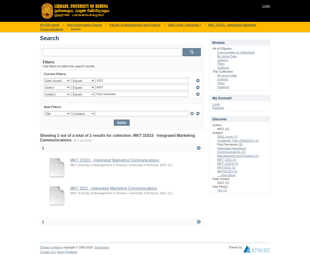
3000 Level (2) (227, 137)
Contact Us (47, 252)
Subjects (223, 68)
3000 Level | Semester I (184, 25)
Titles (221, 64)
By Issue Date (227, 56)
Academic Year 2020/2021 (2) (238, 140)
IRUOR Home (49, 25)
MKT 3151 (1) (226, 160)
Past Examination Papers (84, 25)
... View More (226, 175)
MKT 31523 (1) (227, 163)
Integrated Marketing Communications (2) (231, 150)
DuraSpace (101, 247)
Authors (222, 60)
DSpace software (51, 247)
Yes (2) (222, 190)
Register (218, 108)
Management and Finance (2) (238, 156)
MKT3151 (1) (226, 167)
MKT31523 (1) (227, 171)
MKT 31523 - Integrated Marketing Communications (114, 160)
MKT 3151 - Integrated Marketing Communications (113, 188)
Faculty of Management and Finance (135, 25)
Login (266, 6)
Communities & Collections (236, 52)
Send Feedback (67, 252)
